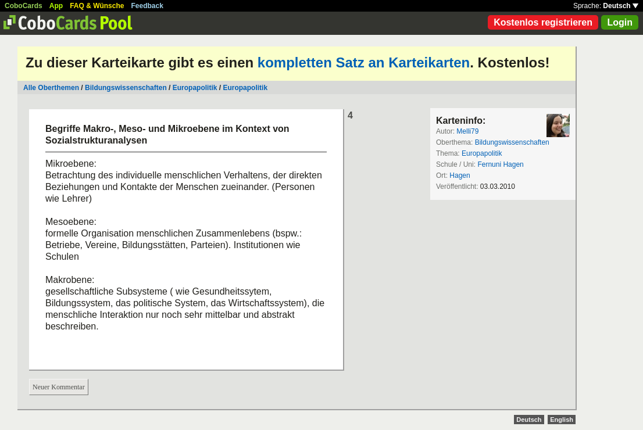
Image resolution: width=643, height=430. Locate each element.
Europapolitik (195, 88)
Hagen (459, 175)
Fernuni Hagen (500, 164)
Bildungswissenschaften (126, 88)
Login (620, 22)
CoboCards (23, 6)
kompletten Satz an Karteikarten (364, 62)
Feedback (147, 6)
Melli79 (467, 131)
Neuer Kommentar (59, 387)
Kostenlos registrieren (543, 22)
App (56, 6)
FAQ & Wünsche (97, 6)
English (561, 419)
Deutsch (620, 6)
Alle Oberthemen (51, 88)
